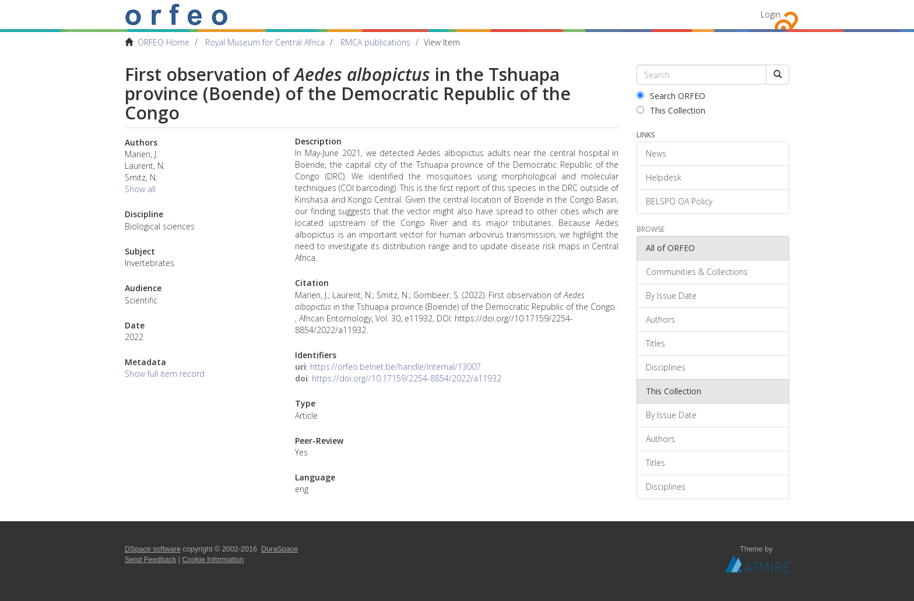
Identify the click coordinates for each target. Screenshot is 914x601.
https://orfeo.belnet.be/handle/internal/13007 (395, 366)
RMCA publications (375, 42)
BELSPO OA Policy (679, 201)
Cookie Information (213, 560)
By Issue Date (671, 295)
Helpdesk (663, 177)
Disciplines (666, 367)
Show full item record (165, 373)
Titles (655, 343)
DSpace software (153, 549)
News (656, 153)
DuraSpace (279, 549)
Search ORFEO (671, 95)
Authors (660, 319)
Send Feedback (150, 560)
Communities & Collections (697, 271)
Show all (140, 189)
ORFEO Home (163, 42)
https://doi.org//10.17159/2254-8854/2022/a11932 (406, 378)
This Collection (671, 110)
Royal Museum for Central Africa (265, 42)
